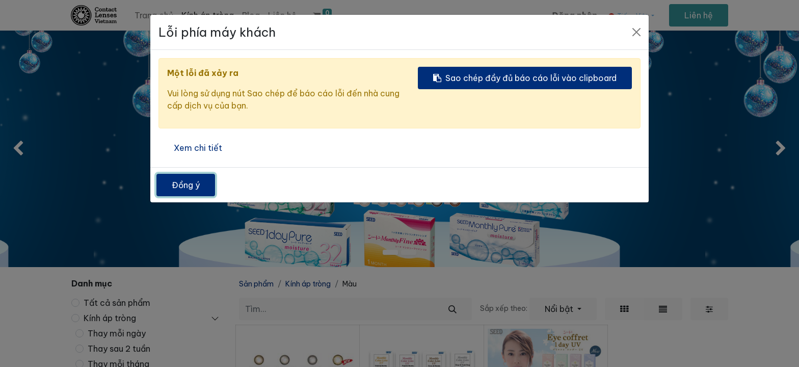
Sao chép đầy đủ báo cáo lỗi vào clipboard (525, 78)
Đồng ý (186, 185)
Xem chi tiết (198, 148)
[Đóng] (636, 32)
